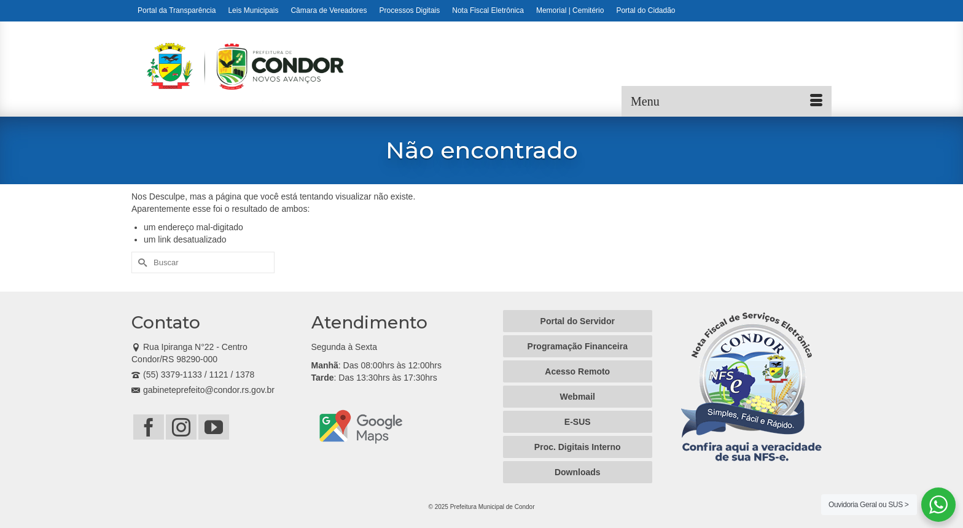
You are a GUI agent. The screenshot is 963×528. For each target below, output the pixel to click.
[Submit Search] (140, 262)
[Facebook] (148, 427)
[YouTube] (213, 427)
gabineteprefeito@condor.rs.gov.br (203, 390)
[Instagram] (181, 427)
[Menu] (727, 101)
